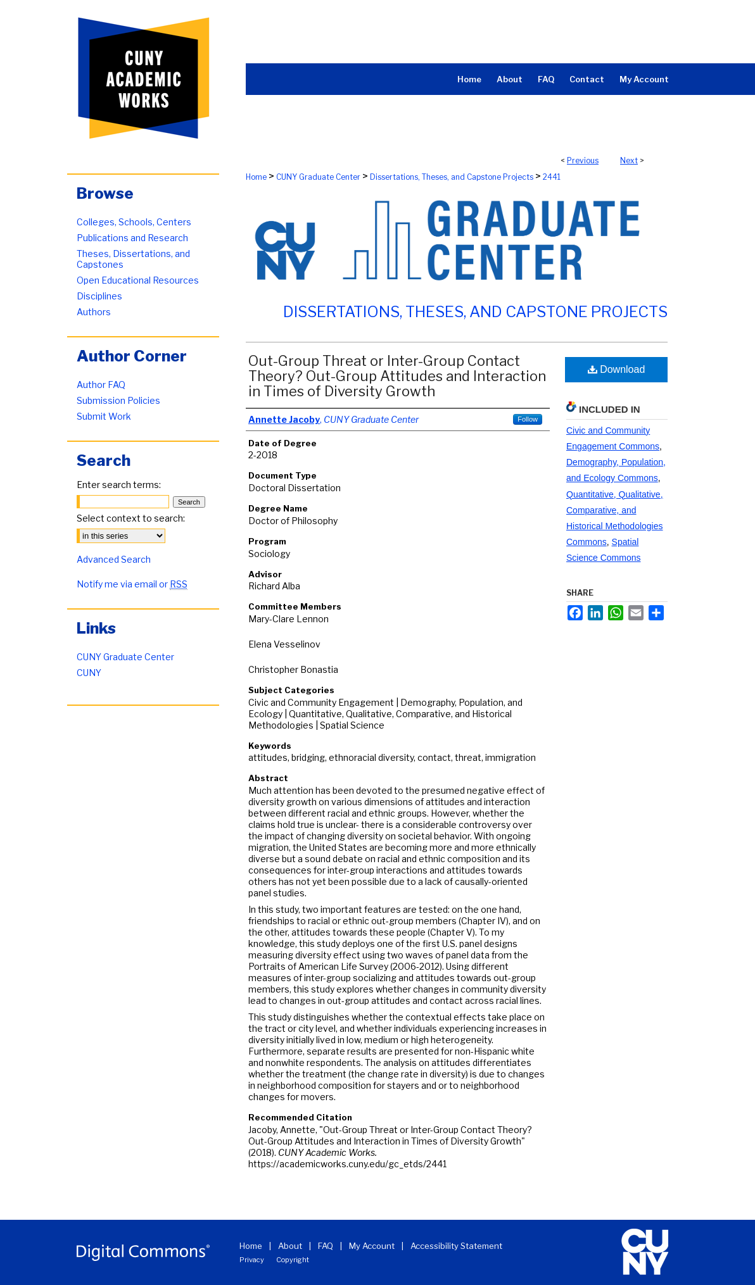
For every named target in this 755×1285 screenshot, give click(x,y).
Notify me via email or (132, 584)
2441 (552, 177)
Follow (527, 419)
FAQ (325, 1246)
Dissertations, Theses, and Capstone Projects (451, 177)
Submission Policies (118, 400)
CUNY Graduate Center (318, 177)
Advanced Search (114, 559)
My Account (372, 1246)
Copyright (292, 1259)
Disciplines (99, 296)
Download (616, 369)
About (290, 1246)
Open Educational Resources (138, 280)
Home (256, 177)
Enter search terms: (119, 484)
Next (629, 160)
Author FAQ (101, 384)
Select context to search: (131, 518)
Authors (94, 311)
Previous (583, 160)
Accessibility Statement (456, 1246)
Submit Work (104, 416)
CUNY (89, 672)
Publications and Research (132, 237)
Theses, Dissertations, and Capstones (133, 259)
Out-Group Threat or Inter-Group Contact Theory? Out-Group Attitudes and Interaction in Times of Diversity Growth (397, 376)
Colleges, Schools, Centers (134, 221)
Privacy (251, 1259)
